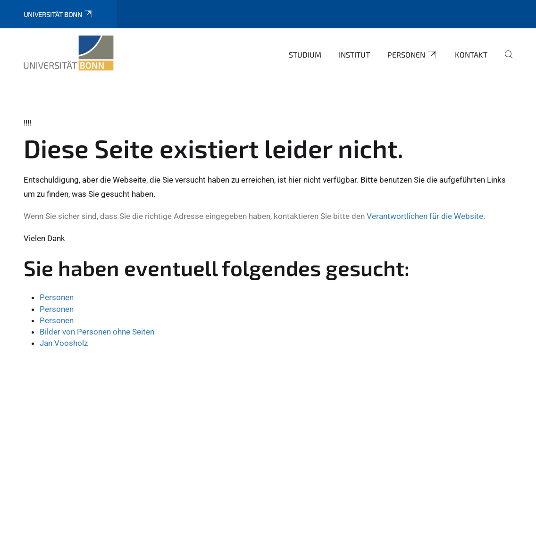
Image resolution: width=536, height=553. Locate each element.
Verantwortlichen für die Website (425, 216)
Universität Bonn (58, 14)
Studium (305, 54)
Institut (354, 54)
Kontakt (471, 54)
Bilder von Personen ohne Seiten (97, 331)
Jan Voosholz (64, 343)
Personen (412, 55)
